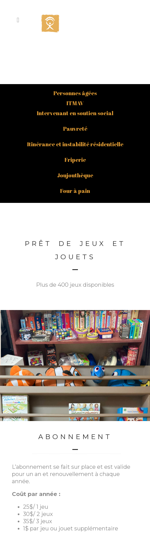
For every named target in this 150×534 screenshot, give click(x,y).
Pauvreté (75, 83)
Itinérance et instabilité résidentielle (75, 99)
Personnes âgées (75, 48)
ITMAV (75, 58)
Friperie (75, 115)
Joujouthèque (75, 130)
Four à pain (75, 146)
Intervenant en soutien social (75, 68)
